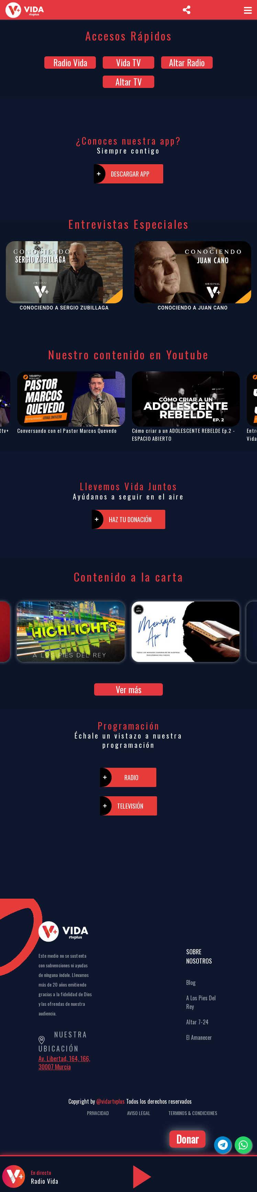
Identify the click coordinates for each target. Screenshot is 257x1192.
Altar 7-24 (197, 1022)
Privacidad (98, 1112)
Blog (190, 982)
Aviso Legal (138, 1112)
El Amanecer (199, 1037)
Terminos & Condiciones (192, 1112)
